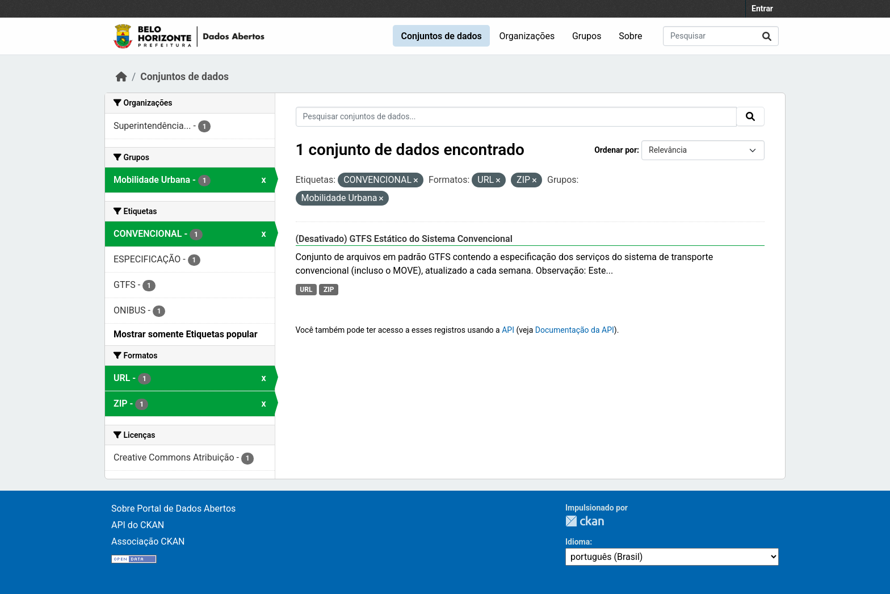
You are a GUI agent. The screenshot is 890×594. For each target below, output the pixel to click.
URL (306, 290)
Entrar (762, 8)
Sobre (630, 36)
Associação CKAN (148, 541)
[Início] (121, 76)
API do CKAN (137, 525)
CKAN (584, 521)
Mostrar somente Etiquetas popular (186, 334)
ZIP (329, 290)
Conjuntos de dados (441, 36)
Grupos (587, 36)
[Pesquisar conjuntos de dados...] (721, 36)
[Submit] (767, 36)
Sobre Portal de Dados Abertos (173, 508)
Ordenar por (615, 149)
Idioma (577, 541)
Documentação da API (574, 329)
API (508, 329)
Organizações (527, 36)
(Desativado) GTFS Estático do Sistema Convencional (404, 238)
